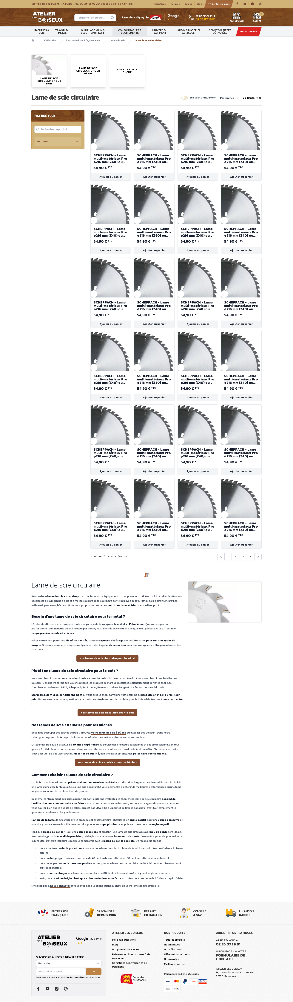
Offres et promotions (177, 954)
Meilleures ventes (174, 964)
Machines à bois (41, 31)
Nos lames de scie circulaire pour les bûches (107, 762)
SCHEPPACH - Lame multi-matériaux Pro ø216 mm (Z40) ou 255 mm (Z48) (111, 159)
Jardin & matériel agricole (188, 31)
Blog (199, 3)
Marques (175, 3)
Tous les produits (174, 940)
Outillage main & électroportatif (93, 31)
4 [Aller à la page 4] (251, 556)
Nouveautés (171, 959)
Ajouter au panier (110, 177)
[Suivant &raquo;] (258, 556)
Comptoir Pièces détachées (220, 31)
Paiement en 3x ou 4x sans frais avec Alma (131, 956)
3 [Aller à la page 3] (243, 556)
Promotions (248, 32)
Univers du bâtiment (159, 31)
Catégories (50, 40)
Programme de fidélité (125, 949)
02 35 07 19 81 (228, 944)
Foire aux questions (124, 940)
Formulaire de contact (230, 957)
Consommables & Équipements (129, 31)
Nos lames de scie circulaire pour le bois (107, 713)
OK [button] (93, 972)
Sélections (160, 3)
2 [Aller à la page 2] (235, 556)
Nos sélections (173, 949)
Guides (188, 3)
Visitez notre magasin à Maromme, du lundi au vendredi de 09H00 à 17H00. (81, 3)
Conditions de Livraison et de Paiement (129, 965)
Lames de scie (117, 40)
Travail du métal (62, 31)
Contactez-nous (219, 4)
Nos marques (172, 945)
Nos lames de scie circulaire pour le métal (107, 658)
